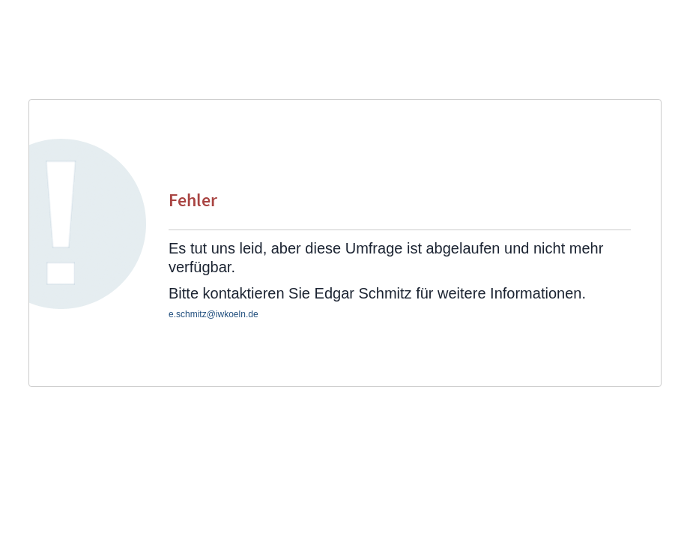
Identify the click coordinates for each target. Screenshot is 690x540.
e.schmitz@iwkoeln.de (213, 314)
